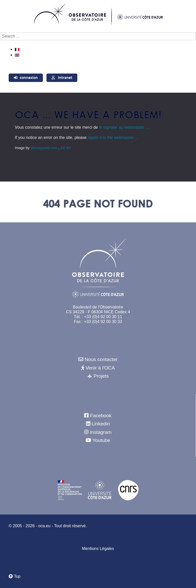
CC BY (65, 148)
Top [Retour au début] (14, 576)
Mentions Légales (98, 548)
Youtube (101, 440)
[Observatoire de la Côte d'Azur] (98, 14)
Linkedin (101, 423)
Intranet (65, 78)
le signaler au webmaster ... (124, 127)
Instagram (101, 432)
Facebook (101, 415)
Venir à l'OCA (100, 367)
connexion (29, 78)
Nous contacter (101, 359)
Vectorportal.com (44, 148)
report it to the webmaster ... (113, 137)
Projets (101, 376)
